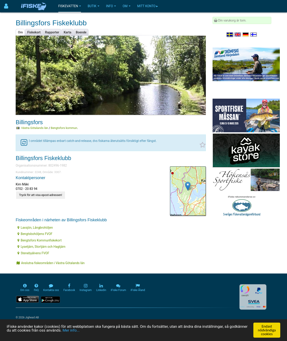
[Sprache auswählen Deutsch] (246, 34)
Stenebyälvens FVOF (33, 253)
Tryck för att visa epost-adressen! (40, 195)
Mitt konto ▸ (147, 6)
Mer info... (71, 330)
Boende (81, 32)
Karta (67, 32)
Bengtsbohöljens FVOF (34, 234)
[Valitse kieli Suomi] (254, 34)
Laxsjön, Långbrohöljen (35, 227)
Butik (93, 6)
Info (111, 6)
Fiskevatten (69, 6)
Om (126, 6)
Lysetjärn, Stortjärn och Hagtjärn (41, 246)
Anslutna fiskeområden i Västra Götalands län (51, 263)
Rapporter (52, 32)
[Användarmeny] (6, 6)
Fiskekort (34, 32)
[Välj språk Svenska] (230, 34)
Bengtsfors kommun (64, 128)
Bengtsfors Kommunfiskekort (39, 240)
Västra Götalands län (34, 128)
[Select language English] (238, 34)
